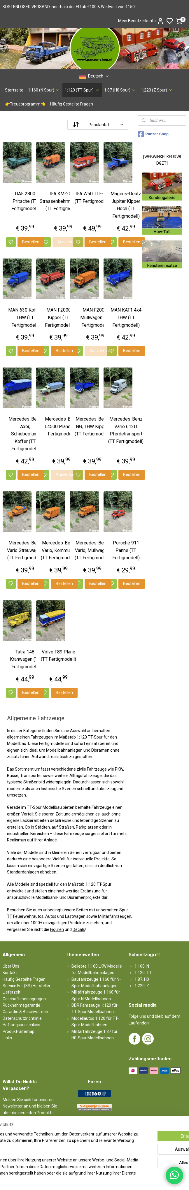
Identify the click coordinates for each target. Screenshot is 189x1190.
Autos (50, 916)
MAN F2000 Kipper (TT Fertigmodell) (58, 317)
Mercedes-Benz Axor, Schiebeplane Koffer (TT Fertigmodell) (25, 433)
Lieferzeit (11, 992)
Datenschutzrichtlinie (22, 1018)
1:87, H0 (141, 979)
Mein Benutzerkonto (141, 20)
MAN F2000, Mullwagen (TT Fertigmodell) (95, 317)
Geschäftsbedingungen (24, 998)
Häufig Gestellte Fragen (71, 104)
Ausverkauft (68, 242)
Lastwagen (75, 916)
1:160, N (141, 966)
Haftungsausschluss (21, 1024)
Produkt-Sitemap (18, 1031)
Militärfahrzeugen (114, 916)
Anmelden (17, 1138)
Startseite (14, 90)
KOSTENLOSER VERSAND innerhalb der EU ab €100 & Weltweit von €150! (69, 6)
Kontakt (10, 972)
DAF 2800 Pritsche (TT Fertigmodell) (25, 201)
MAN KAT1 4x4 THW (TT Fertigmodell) (126, 317)
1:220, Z (141, 985)
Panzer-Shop (153, 134)
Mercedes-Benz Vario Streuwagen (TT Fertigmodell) (25, 550)
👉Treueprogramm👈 (25, 104)
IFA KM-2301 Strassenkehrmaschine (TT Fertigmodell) (63, 201)
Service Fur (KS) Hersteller (26, 985)
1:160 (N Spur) (44, 90)
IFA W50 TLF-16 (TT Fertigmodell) (92, 197)
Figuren (57, 929)
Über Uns (11, 966)
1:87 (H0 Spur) (120, 90)
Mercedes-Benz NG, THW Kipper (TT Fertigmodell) (92, 426)
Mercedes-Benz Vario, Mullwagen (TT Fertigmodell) (92, 550)
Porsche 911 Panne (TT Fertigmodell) (126, 550)
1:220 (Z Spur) (157, 90)
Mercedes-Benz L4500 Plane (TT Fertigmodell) (61, 426)
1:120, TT (143, 972)
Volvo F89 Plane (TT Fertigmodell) (58, 655)
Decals (79, 929)
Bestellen (30, 242)
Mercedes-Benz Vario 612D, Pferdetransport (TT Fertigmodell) (126, 430)
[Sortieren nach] (98, 124)
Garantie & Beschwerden (25, 1011)
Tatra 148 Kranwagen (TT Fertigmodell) (25, 659)
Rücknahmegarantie (21, 1005)
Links (7, 1038)
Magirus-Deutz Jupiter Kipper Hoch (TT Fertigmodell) (126, 205)
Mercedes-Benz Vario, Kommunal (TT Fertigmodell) (58, 550)
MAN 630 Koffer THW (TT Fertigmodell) (25, 317)
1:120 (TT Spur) (82, 90)
